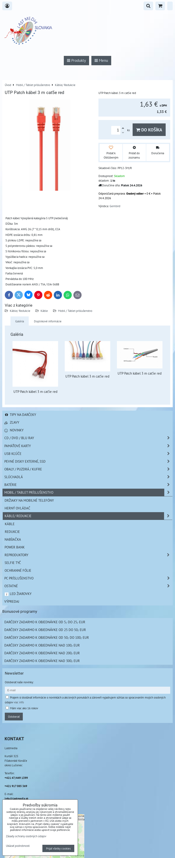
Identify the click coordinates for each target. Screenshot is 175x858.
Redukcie (12, 531)
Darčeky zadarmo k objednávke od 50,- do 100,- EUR (46, 637)
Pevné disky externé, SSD (88, 461)
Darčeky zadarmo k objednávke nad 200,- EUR (42, 653)
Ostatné (88, 586)
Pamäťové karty (88, 446)
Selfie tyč (13, 562)
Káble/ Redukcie (20, 311)
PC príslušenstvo (88, 578)
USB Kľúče (88, 453)
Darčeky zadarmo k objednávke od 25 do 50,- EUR (45, 629)
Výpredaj (11, 601)
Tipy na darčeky (20, 414)
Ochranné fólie (18, 570)
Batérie (88, 484)
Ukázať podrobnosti (18, 846)
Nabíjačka (13, 539)
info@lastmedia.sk (16, 798)
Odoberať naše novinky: (19, 682)
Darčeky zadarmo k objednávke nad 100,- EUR (42, 645)
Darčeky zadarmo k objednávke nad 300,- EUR (42, 660)
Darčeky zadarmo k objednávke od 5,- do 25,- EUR (44, 622)
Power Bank (15, 547)
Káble (44, 311)
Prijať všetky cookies (58, 848)
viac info (19, 702)
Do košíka (149, 130)
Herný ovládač (17, 508)
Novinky (13, 430)
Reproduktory (88, 555)
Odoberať (14, 717)
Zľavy (11, 422)
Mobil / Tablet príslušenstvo (75, 311)
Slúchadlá (88, 477)
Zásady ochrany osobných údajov (26, 836)
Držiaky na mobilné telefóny (29, 500)
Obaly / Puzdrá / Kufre (88, 469)
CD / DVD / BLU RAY (88, 438)
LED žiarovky (17, 593)
